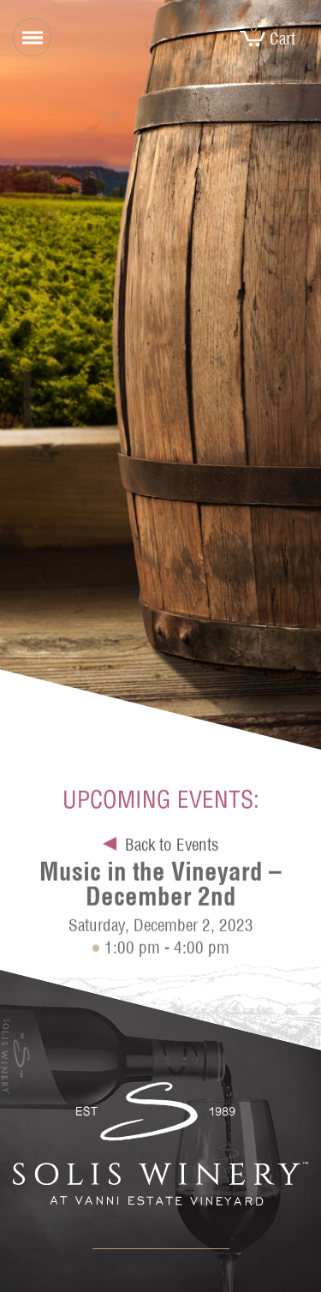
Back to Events (171, 847)
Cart (267, 38)
